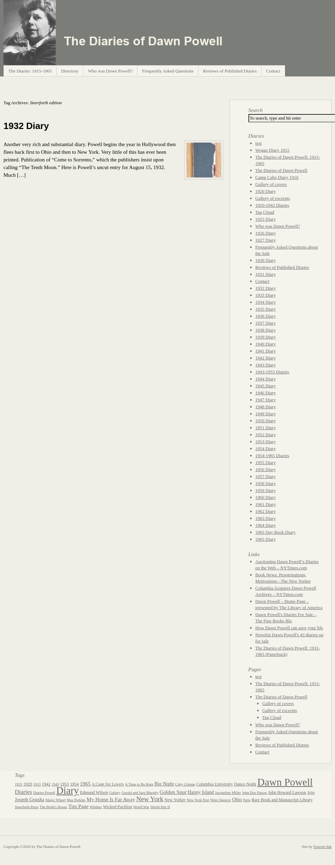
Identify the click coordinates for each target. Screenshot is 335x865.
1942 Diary (265, 358)
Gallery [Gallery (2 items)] (114, 793)
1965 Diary (265, 539)
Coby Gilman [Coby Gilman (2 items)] (185, 784)
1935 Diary (265, 309)
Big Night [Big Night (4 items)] (164, 784)
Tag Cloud (264, 212)
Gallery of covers (271, 184)
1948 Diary (265, 406)
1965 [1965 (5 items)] (85, 784)
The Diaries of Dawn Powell (281, 170)
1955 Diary (265, 462)
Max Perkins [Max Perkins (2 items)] (76, 800)
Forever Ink (322, 846)
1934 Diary (265, 302)
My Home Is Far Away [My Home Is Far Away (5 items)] (111, 799)
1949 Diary (265, 413)
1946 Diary (265, 392)
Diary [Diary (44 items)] (67, 790)
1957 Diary (265, 476)
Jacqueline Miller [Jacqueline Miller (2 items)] (228, 793)
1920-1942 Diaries (272, 205)
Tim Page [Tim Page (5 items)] (78, 806)
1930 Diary (265, 260)
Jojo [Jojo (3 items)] (311, 792)
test (258, 143)
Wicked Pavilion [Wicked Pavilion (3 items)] (117, 806)
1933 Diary (265, 295)
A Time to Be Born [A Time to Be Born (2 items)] (139, 784)
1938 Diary (265, 330)
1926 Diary (265, 233)
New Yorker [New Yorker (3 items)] (174, 799)
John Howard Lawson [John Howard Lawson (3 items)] (287, 792)
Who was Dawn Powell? (110, 71)
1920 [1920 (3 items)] (27, 784)
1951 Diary (265, 427)
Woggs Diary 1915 (272, 150)
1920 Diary (265, 191)
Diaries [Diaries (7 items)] (23, 792)
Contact (273, 71)
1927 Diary (265, 240)
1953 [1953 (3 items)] (64, 784)
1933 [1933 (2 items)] (36, 784)
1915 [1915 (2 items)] (18, 784)
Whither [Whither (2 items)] (96, 807)
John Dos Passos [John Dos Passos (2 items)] (254, 793)
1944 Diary (265, 378)
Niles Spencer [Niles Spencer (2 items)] (220, 800)
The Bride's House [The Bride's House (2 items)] (53, 807)
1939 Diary (265, 337)
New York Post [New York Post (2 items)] (198, 800)
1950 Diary (265, 420)
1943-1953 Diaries (272, 371)
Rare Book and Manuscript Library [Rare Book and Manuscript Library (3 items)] (282, 799)
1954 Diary (265, 448)
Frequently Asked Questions (167, 71)
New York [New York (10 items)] (149, 799)
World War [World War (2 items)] (141, 807)
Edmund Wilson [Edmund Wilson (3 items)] (94, 792)
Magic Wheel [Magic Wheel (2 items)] (55, 800)
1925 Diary (265, 219)
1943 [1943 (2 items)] (55, 784)
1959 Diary (265, 490)
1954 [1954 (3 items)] (74, 784)
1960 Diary (265, 497)
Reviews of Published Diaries (230, 71)
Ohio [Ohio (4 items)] (237, 799)
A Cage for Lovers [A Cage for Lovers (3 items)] (108, 784)
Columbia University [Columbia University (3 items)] (214, 784)
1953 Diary (265, 441)
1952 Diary (265, 434)
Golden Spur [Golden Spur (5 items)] (172, 792)
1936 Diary (265, 316)
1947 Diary (265, 399)
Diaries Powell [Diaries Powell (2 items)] (44, 793)
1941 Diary (265, 351)
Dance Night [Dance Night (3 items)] (245, 784)
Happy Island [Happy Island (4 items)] (201, 792)
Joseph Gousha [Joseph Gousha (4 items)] (29, 799)
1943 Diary (265, 364)
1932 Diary (26, 126)
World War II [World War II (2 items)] (160, 807)
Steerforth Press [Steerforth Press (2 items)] (27, 807)
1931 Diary (265, 274)
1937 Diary (265, 323)
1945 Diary (265, 385)
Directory (70, 71)
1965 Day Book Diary (275, 532)
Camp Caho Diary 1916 (277, 177)
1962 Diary (265, 511)
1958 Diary (265, 483)
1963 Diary (265, 518)
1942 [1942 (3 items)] (46, 784)
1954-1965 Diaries (272, 455)
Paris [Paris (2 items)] (246, 800)
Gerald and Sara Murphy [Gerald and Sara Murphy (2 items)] (139, 793)
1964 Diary (265, 525)
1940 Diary (265, 344)
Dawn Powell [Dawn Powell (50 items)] (285, 782)
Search (255, 110)
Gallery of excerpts (272, 198)
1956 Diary (265, 469)
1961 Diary (265, 504)
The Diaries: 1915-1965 (30, 71)
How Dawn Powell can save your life (289, 627)
